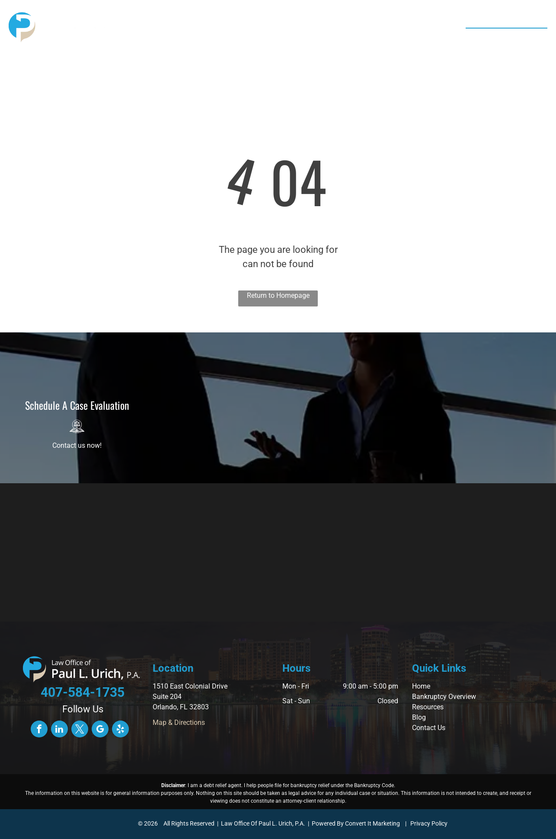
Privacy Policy (428, 823)
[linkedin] (59, 730)
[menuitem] (166, 28)
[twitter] (79, 730)
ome (423, 686)
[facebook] (39, 730)
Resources (428, 707)
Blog (419, 717)
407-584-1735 (513, 38)
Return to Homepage (278, 295)
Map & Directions (179, 722)
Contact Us (428, 728)
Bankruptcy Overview (444, 696)
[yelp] (120, 730)
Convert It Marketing (372, 823)
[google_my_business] (100, 730)
